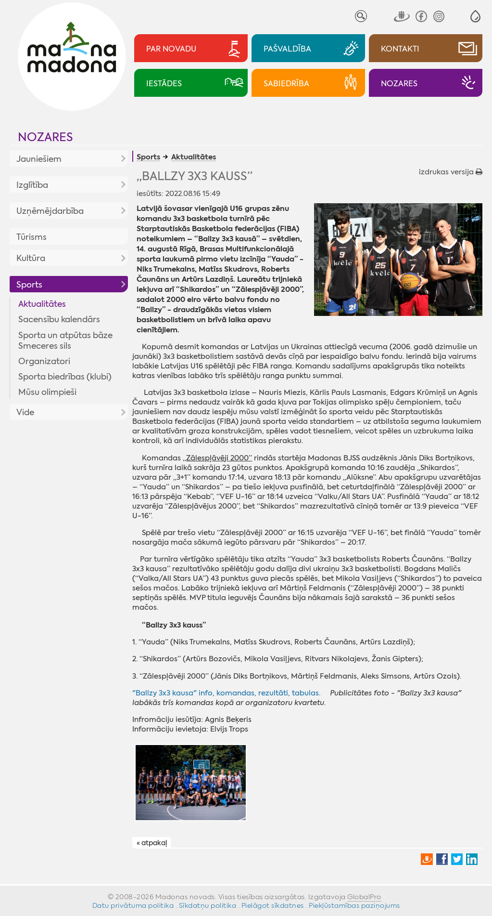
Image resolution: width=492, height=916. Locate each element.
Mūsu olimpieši (47, 392)
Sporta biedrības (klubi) (65, 376)
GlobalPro (364, 896)
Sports (29, 284)
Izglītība (32, 185)
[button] (475, 16)
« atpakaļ (152, 842)
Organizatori (44, 361)
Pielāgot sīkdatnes (272, 905)
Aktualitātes (42, 304)
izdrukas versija (450, 172)
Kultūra (30, 258)
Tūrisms (31, 237)
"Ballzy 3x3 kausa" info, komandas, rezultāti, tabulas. (226, 693)
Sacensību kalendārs (59, 319)
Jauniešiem (39, 159)
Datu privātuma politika (133, 905)
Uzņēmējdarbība (50, 211)
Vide (25, 412)
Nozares (45, 137)
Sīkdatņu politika (208, 905)
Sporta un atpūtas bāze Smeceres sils (65, 340)
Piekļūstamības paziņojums (354, 905)
